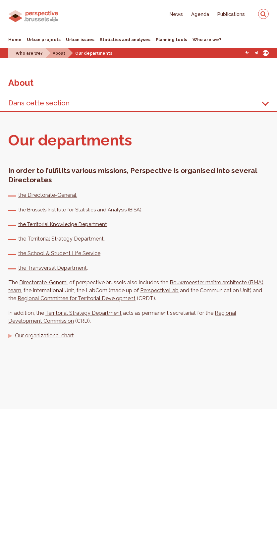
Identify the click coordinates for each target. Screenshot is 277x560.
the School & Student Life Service (59, 253)
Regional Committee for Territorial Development (77, 298)
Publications (231, 14)
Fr (247, 53)
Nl (256, 53)
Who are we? (207, 39)
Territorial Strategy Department (83, 313)
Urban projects (44, 39)
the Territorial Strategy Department (61, 239)
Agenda (200, 14)
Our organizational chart (44, 335)
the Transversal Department (52, 268)
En (265, 53)
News (176, 14)
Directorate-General (43, 282)
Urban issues (80, 39)
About (59, 53)
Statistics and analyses (125, 39)
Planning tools (171, 39)
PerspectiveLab (159, 290)
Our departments (93, 53)
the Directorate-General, (47, 195)
